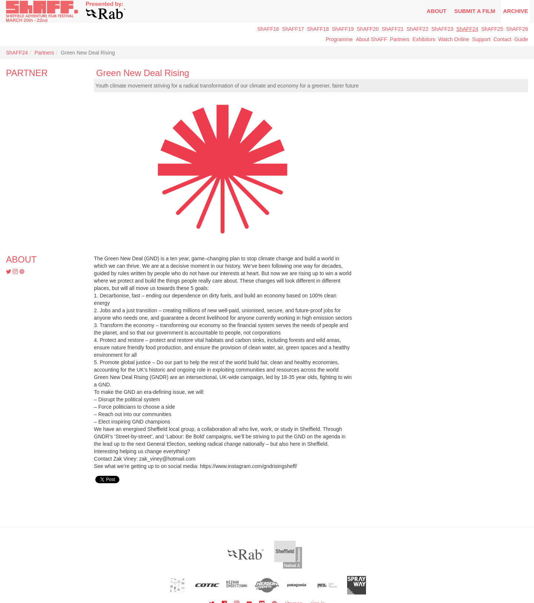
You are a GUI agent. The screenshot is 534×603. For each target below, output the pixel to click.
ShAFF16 (268, 29)
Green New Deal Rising (142, 73)
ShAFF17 (293, 29)
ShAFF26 (517, 29)
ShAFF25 (492, 29)
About (436, 11)
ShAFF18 (318, 29)
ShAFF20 (368, 29)
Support (481, 39)
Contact (502, 39)
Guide (521, 39)
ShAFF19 (343, 29)
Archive (515, 11)
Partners (399, 39)
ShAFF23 (442, 29)
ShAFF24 (467, 29)
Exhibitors (423, 39)
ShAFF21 (392, 29)
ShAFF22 (417, 29)
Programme (339, 39)
